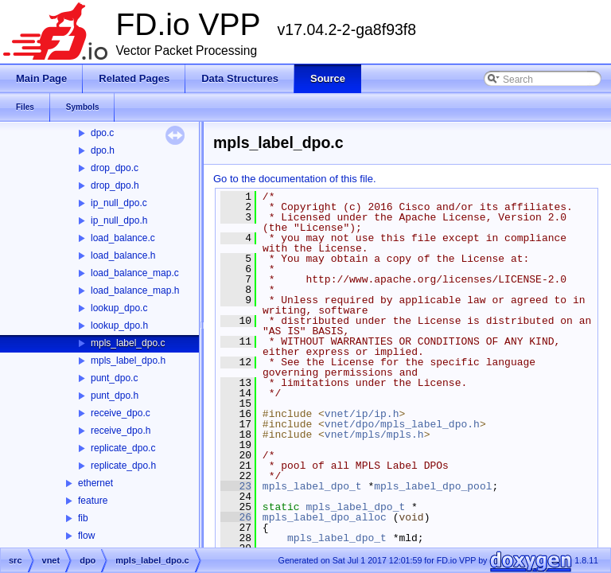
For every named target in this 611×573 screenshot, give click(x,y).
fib (83, 518)
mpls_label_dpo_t (312, 486)
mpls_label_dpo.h (128, 360)
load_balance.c (123, 238)
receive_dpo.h (120, 430)
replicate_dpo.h (123, 465)
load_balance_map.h (135, 290)
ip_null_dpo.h (119, 220)
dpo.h (103, 150)
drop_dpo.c (114, 167)
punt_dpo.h (114, 395)
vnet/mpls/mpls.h (374, 434)
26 (235, 517)
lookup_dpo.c (119, 308)
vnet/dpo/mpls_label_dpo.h (402, 424)
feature (92, 500)
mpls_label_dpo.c (128, 343)
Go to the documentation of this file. (294, 179)
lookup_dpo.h (119, 325)
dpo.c (102, 132)
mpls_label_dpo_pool (433, 486)
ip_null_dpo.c (119, 203)
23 (235, 486)
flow (86, 535)
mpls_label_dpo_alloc (325, 517)
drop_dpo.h (115, 185)
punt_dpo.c (114, 378)
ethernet (95, 483)
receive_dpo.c (120, 413)
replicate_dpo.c (123, 448)
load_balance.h (123, 255)
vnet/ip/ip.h (362, 414)
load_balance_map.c (135, 273)
